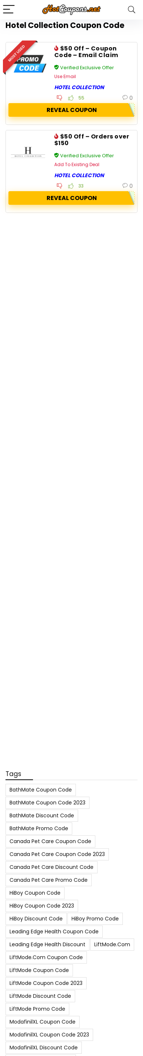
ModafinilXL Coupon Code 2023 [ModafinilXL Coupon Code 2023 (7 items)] (49, 1034)
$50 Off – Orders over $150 (91, 139)
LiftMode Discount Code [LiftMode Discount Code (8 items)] (40, 996)
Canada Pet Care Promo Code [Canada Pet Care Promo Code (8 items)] (49, 880)
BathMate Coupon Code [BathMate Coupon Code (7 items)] (41, 789)
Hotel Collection (79, 87)
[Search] (131, 10)
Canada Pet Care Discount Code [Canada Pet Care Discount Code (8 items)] (52, 867)
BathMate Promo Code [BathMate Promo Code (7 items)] (39, 828)
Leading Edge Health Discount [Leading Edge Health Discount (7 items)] (47, 944)
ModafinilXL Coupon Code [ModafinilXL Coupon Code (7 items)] (43, 1021)
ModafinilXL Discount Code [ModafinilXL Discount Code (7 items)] (44, 1047)
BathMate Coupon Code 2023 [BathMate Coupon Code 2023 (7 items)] (47, 802)
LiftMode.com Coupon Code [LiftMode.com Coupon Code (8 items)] (46, 957)
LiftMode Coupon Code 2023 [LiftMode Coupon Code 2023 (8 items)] (46, 983)
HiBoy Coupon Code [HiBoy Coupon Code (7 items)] (35, 893)
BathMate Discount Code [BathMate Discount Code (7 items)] (42, 815)
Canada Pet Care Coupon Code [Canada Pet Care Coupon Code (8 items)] (50, 841)
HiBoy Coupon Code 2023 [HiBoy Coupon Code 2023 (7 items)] (42, 905)
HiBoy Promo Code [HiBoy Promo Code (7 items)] (95, 918)
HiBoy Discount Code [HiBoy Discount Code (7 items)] (36, 918)
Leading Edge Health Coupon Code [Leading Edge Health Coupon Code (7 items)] (54, 931)
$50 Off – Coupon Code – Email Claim (86, 51)
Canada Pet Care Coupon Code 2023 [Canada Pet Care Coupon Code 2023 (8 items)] (57, 854)
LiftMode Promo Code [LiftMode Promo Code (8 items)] (37, 1009)
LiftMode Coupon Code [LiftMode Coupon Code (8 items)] (39, 970)
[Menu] (9, 10)
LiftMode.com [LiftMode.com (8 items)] (112, 944)
